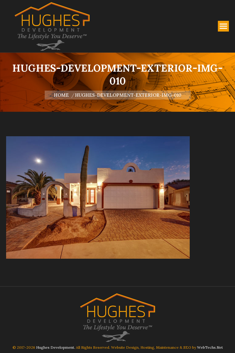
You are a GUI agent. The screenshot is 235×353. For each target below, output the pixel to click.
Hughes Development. (55, 347)
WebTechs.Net (210, 347)
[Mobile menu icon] (223, 26)
